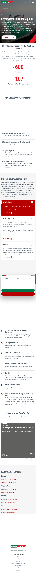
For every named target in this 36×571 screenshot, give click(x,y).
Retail (18, 556)
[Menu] (33, 2)
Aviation (18, 559)
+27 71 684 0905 (11, 489)
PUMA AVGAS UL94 (8, 219)
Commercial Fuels (18, 565)
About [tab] (29, 278)
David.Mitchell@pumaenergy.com (8, 512)
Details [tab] (18, 278)
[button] (29, 2)
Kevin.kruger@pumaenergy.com (8, 492)
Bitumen (18, 561)
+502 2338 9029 (12, 499)
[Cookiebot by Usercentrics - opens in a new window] (28, 275)
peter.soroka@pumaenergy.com (8, 482)
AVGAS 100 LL (7, 202)
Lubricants (18, 570)
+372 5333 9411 (11, 479)
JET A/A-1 (6, 244)
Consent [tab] (6, 278)
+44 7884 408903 (12, 509)
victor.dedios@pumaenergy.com (8, 502)
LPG (18, 568)
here (20, 210)
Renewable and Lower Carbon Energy (18, 563)
